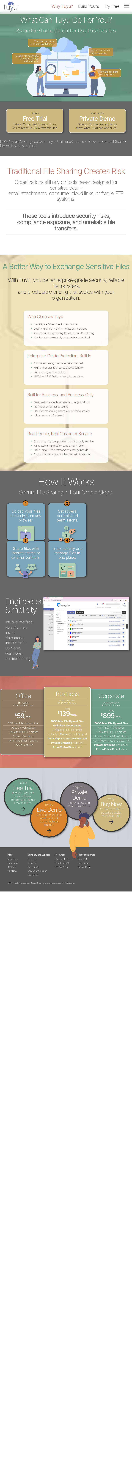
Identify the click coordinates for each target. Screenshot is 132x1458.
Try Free (112, 6)
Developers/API (62, 863)
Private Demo (84, 867)
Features (32, 859)
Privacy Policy (61, 867)
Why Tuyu (12, 859)
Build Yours (88, 6)
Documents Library (64, 859)
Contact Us (33, 875)
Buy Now (12, 871)
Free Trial (82, 859)
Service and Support (37, 871)
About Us (32, 863)
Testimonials (33, 867)
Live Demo (83, 863)
